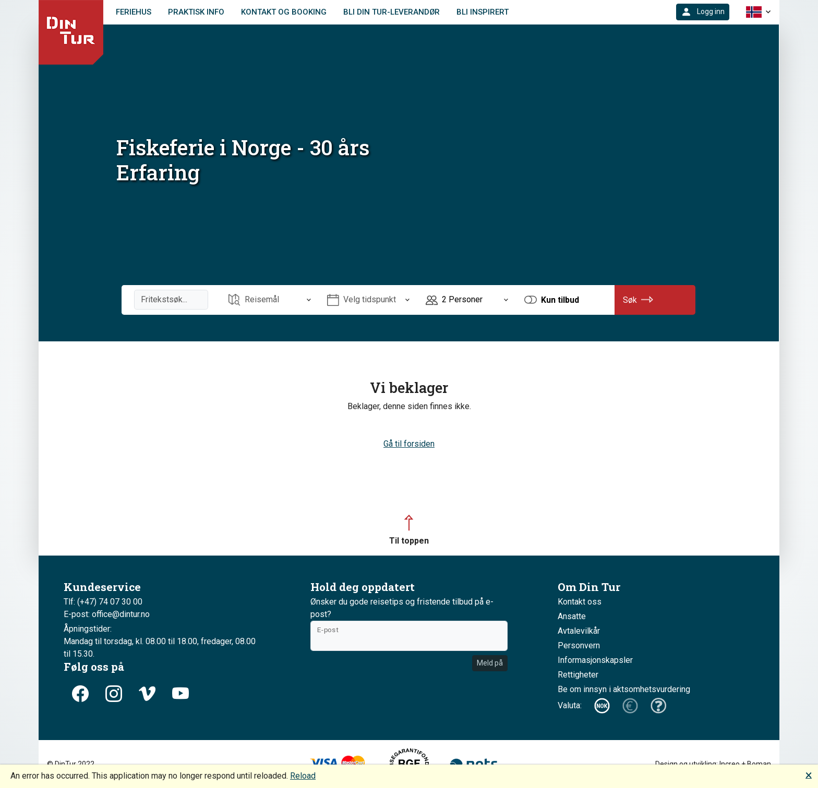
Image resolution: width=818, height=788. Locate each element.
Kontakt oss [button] (580, 602)
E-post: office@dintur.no (107, 614)
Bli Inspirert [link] (482, 12)
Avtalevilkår (579, 631)
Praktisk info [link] (196, 12)
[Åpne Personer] (466, 300)
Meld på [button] (490, 663)
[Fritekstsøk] (171, 300)
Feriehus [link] (133, 12)
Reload (303, 776)
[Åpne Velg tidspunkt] (368, 300)
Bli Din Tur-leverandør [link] (391, 12)
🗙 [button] (808, 775)
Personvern (579, 645)
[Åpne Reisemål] (269, 300)
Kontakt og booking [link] (284, 12)
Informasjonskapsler (595, 660)
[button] (702, 12)
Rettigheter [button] (578, 675)
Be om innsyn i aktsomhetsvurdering (624, 689)
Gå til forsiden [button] (409, 444)
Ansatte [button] (572, 616)
